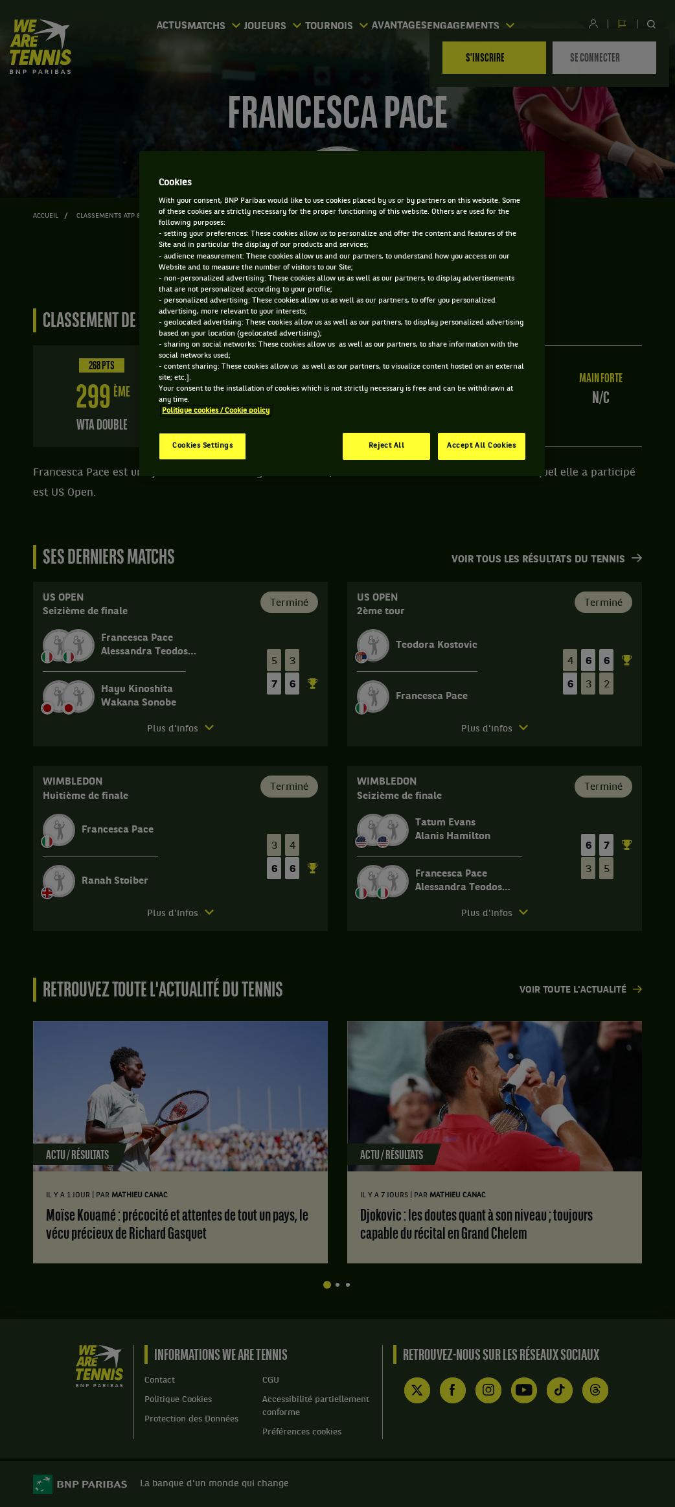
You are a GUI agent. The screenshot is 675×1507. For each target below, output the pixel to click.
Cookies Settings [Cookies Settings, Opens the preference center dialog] (202, 446)
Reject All (387, 446)
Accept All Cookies (481, 446)
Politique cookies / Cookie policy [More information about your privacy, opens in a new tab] (215, 411)
